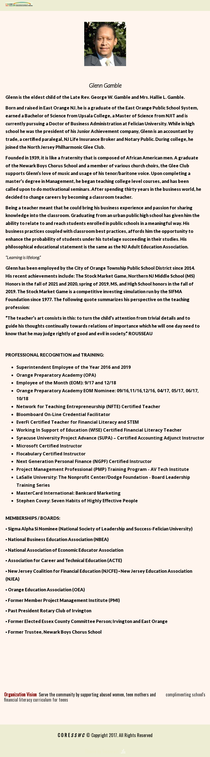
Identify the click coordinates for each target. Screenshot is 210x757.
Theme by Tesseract (102, 751)
